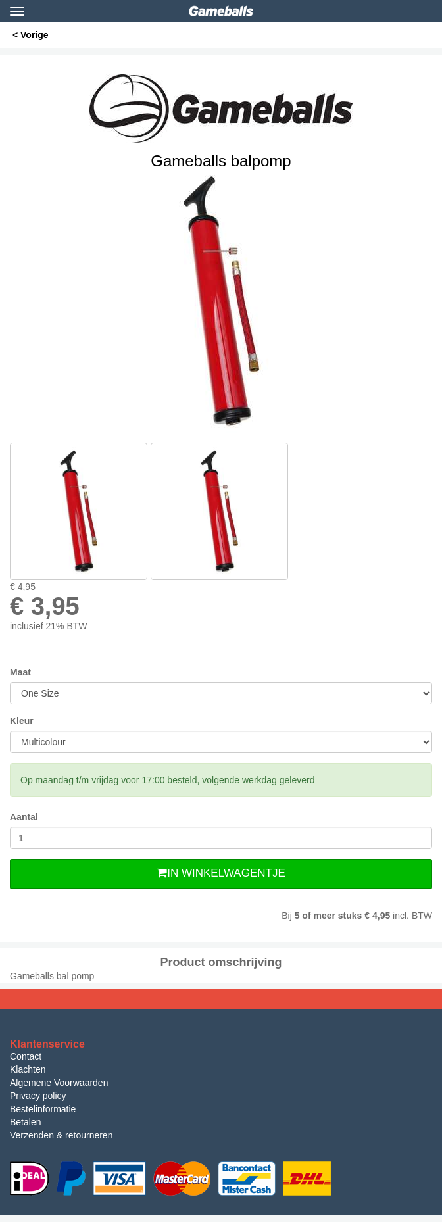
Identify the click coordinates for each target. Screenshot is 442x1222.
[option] (221, 301)
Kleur (22, 721)
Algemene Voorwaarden (59, 1082)
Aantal (24, 817)
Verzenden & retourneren (61, 1135)
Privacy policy (38, 1095)
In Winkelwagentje (221, 873)
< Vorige (30, 35)
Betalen (25, 1122)
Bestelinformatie (43, 1109)
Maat (20, 672)
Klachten (27, 1069)
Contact (25, 1056)
